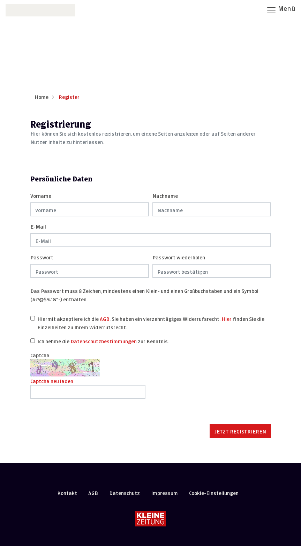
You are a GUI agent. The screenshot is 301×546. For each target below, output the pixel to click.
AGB (105, 318)
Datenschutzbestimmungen (103, 340)
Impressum (164, 492)
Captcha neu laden (51, 380)
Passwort (41, 256)
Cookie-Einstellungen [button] (214, 492)
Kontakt (67, 492)
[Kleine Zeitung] (150, 518)
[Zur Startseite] (40, 9)
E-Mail (38, 226)
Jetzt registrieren (240, 431)
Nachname (165, 195)
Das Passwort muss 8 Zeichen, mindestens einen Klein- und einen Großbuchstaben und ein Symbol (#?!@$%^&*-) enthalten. (144, 294)
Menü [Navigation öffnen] (280, 9)
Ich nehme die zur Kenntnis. (103, 340)
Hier (226, 318)
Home (41, 96)
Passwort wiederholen (178, 256)
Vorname (40, 195)
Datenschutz (124, 492)
